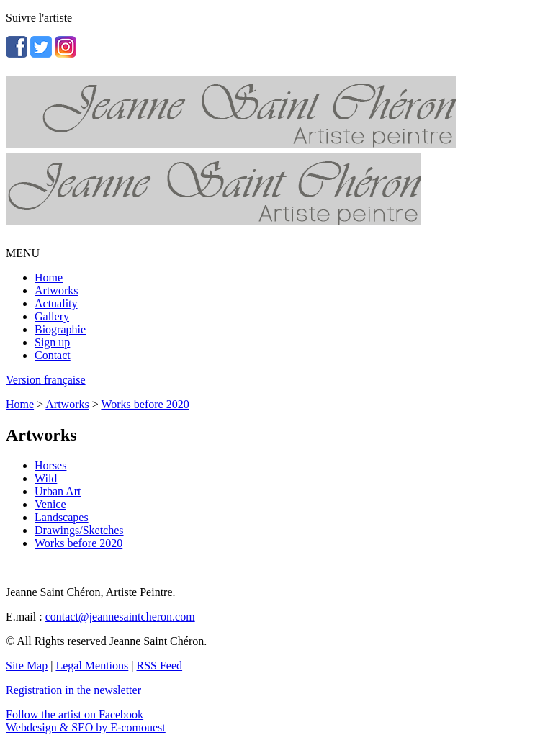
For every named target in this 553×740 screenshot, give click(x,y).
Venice (50, 504)
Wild (46, 478)
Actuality (56, 303)
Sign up (52, 342)
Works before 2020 (145, 404)
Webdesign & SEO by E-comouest (86, 727)
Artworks (56, 290)
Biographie (60, 329)
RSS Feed (160, 665)
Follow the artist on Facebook (74, 714)
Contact (53, 355)
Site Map (27, 665)
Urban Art (58, 491)
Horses (50, 465)
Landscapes (62, 517)
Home (49, 277)
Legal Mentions (91, 665)
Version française (46, 380)
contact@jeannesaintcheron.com (120, 616)
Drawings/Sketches (79, 530)
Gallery (52, 316)
